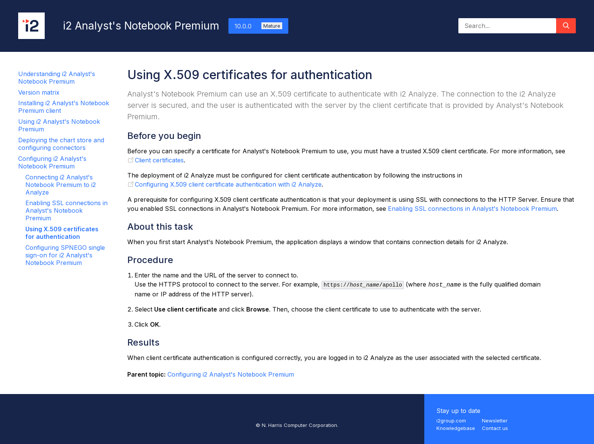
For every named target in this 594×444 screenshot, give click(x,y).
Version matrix (38, 92)
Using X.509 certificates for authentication (61, 232)
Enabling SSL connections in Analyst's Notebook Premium (66, 210)
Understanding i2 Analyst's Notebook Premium (56, 77)
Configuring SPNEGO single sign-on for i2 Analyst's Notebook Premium (65, 255)
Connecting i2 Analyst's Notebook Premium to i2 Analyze (60, 184)
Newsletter (495, 421)
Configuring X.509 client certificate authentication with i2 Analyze (228, 184)
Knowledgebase (455, 428)
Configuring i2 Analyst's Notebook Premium (52, 162)
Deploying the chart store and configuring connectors (61, 143)
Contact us (495, 428)
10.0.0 (258, 26)
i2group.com (451, 421)
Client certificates (159, 160)
